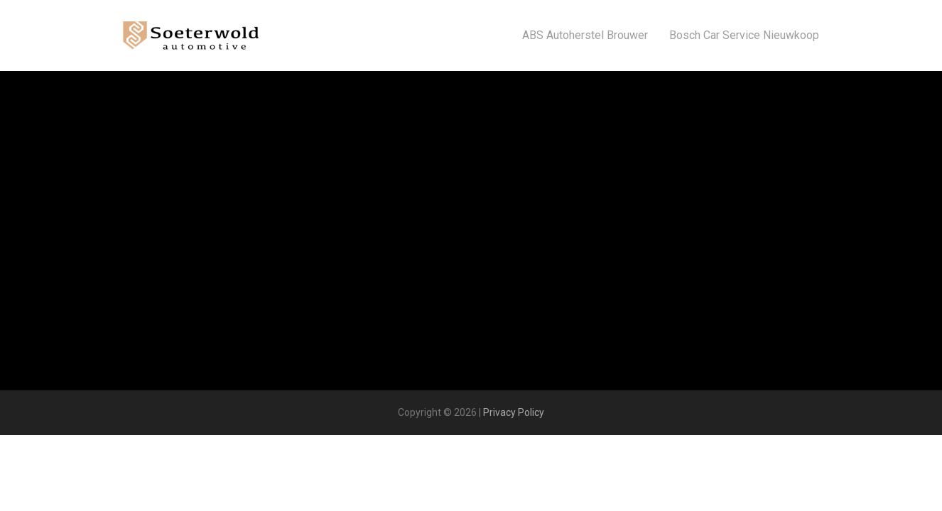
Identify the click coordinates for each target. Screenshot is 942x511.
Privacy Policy (513, 412)
